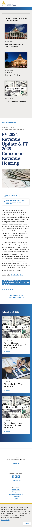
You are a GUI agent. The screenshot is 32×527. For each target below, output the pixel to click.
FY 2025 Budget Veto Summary (13, 385)
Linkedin (18, 476)
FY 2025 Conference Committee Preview (12, 74)
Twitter (16, 476)
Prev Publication (16, 296)
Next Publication (15, 298)
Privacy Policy (5, 520)
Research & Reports (16, 494)
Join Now (16, 463)
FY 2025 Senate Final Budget (15, 101)
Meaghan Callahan (17, 275)
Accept (27, 524)
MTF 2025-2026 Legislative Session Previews (14, 45)
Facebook (13, 476)
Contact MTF (16, 481)
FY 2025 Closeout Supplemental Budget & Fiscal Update (15, 345)
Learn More (7, 351)
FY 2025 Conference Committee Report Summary (13, 425)
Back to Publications (9, 122)
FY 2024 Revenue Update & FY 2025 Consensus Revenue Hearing (15, 202)
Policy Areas (16, 492)
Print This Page (11, 196)
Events (16, 498)
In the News (16, 496)
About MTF (16, 490)
